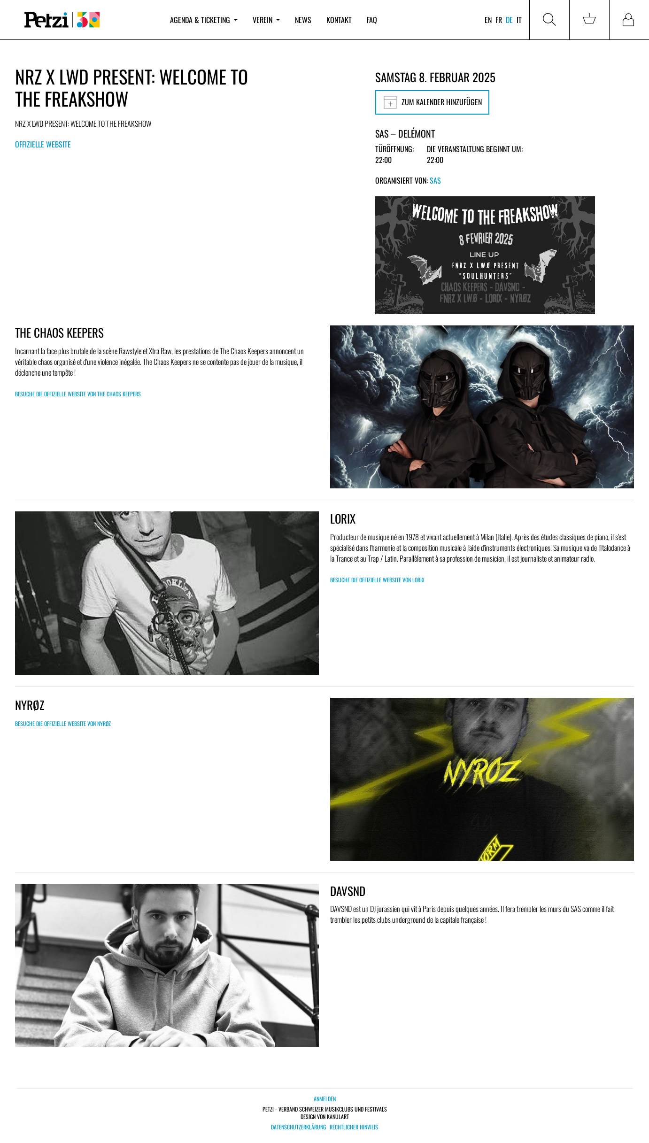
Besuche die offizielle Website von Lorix (377, 580)
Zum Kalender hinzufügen (432, 102)
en (488, 19)
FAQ (372, 19)
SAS (435, 180)
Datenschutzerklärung (298, 1127)
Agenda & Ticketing (204, 19)
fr (498, 19)
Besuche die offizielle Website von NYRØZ (63, 723)
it (519, 19)
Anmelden (325, 1099)
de (509, 19)
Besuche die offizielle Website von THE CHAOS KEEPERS (78, 394)
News (303, 19)
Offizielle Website (43, 144)
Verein (266, 19)
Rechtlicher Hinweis (354, 1127)
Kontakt (339, 19)
